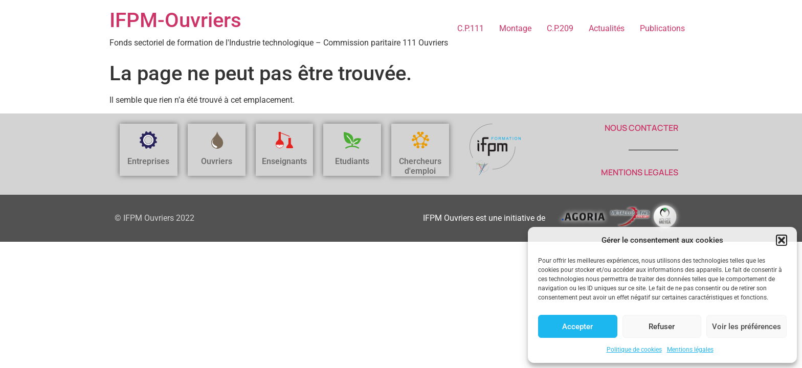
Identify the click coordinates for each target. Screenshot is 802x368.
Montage (515, 28)
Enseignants (284, 161)
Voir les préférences (746, 326)
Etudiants (352, 161)
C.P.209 (560, 28)
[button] (781, 240)
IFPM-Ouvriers (175, 20)
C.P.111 (470, 28)
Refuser (662, 326)
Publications (662, 28)
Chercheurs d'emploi (420, 166)
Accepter (577, 326)
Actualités (607, 28)
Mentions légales (690, 349)
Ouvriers (216, 161)
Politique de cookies (634, 349)
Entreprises (148, 161)
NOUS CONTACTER (641, 127)
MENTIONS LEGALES (639, 172)
